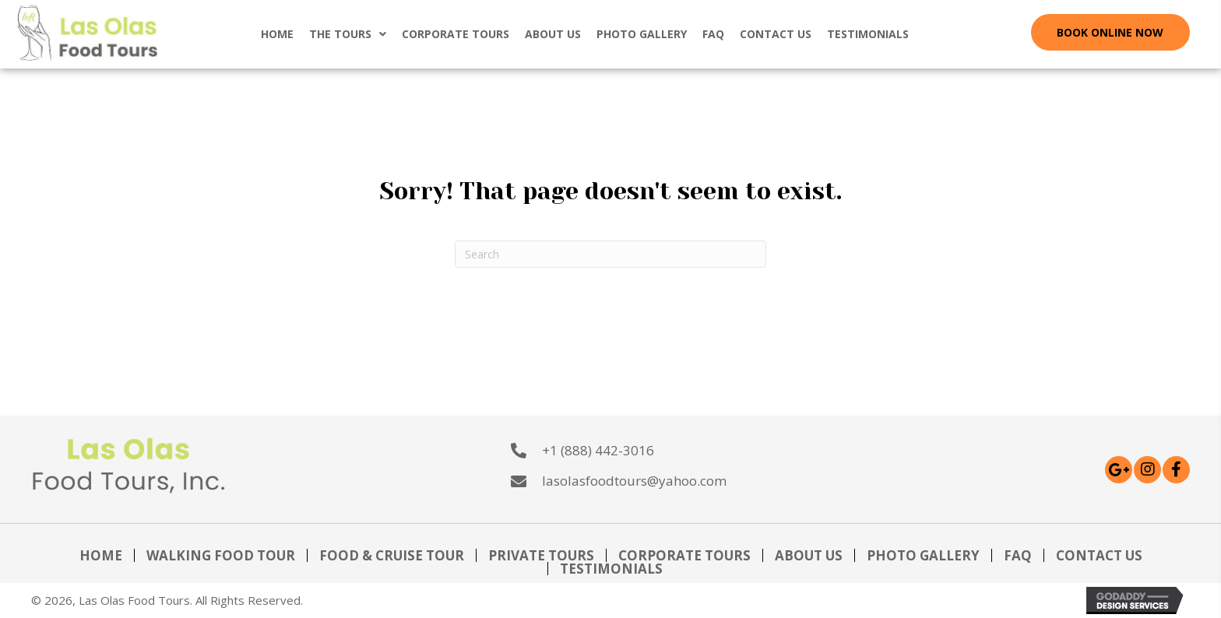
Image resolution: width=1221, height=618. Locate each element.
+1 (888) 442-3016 (598, 450)
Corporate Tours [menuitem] (684, 555)
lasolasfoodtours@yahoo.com (634, 481)
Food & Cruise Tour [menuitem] (391, 555)
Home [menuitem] (100, 555)
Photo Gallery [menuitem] (923, 555)
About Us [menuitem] (809, 555)
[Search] (610, 254)
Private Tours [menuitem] (541, 555)
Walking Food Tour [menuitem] (220, 555)
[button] (1110, 32)
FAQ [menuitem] (1018, 555)
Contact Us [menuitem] (1099, 555)
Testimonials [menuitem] (611, 568)
